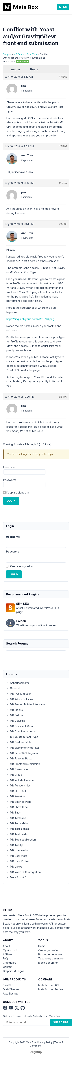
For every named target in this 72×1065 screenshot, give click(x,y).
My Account (10, 950)
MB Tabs (13, 812)
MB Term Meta (17, 823)
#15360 (63, 224)
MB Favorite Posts (19, 758)
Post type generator (50, 954)
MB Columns (15, 720)
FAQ (5, 958)
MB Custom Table (18, 742)
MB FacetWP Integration (22, 753)
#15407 (62, 396)
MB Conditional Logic (21, 731)
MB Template (16, 818)
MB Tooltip (14, 845)
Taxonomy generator (51, 958)
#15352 (63, 182)
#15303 (63, 76)
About (6, 946)
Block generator (48, 962)
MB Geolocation (17, 769)
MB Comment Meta (19, 726)
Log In (11, 500)
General (13, 688)
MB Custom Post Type (26, 54)
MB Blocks (14, 709)
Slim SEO (8, 985)
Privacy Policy (44, 1042)
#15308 (63, 146)
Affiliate (7, 954)
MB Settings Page (19, 801)
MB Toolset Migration (21, 839)
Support (7, 54)
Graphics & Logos (13, 971)
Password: (9, 479)
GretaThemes (11, 989)
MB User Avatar (17, 850)
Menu (63, 7)
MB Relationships (18, 785)
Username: (9, 467)
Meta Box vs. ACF (49, 985)
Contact (7, 966)
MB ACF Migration (19, 693)
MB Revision (15, 796)
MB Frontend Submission (23, 763)
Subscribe (61, 1022)
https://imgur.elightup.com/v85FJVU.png (30, 319)
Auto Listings (10, 993)
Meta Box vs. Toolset (51, 989)
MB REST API (16, 790)
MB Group (14, 774)
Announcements (17, 682)
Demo (41, 946)
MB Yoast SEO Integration (23, 872)
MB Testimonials (17, 828)
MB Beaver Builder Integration (26, 704)
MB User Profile (17, 861)
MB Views (14, 866)
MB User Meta (16, 855)
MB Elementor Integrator (22, 747)
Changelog (9, 962)
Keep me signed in (17, 492)
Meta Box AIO (16, 877)
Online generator (48, 950)
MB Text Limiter (17, 834)
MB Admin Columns (19, 699)
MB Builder (14, 715)
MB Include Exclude (20, 780)
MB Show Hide (17, 807)
